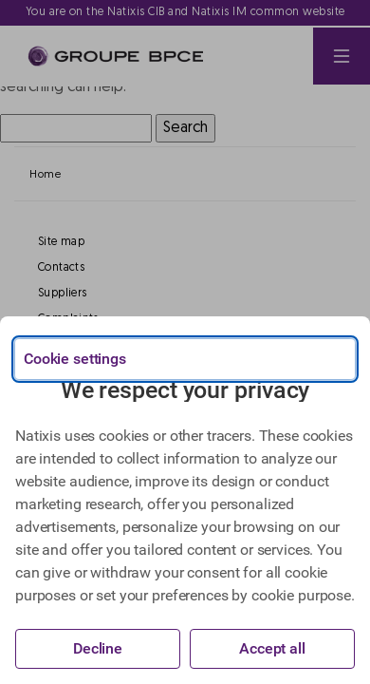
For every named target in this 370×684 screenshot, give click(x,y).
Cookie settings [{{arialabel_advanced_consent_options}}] (75, 359)
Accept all (272, 648)
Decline (97, 648)
